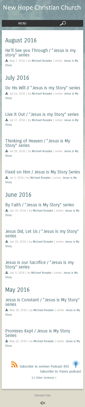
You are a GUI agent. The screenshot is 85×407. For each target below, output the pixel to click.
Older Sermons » (46, 377)
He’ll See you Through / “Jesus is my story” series (40, 53)
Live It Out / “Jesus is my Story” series (42, 114)
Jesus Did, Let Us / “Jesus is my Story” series (42, 234)
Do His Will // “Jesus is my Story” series (42, 87)
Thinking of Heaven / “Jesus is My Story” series (37, 143)
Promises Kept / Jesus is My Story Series (37, 333)
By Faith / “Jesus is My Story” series (39, 204)
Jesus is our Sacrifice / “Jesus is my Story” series (39, 265)
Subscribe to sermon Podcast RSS (40, 366)
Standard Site (42, 395)
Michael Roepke (42, 61)
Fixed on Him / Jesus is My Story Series (42, 172)
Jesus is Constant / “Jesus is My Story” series (42, 302)
